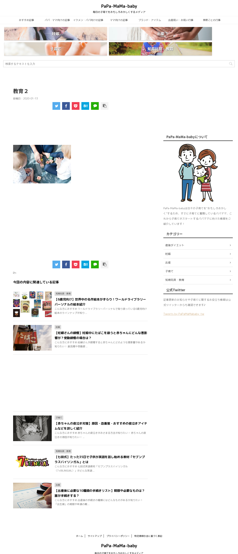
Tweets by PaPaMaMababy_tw (183, 305)
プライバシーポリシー (118, 526)
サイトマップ (95, 526)
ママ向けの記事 (119, 20)
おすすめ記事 (26, 20)
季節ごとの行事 (211, 20)
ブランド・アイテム (149, 20)
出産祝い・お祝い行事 (180, 20)
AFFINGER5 (157, 548)
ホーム (79, 526)
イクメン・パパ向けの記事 (88, 20)
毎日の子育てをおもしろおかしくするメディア (119, 544)
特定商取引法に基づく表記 (148, 526)
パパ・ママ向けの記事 (57, 20)
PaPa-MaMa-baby (119, 6)
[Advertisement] (80, 120)
